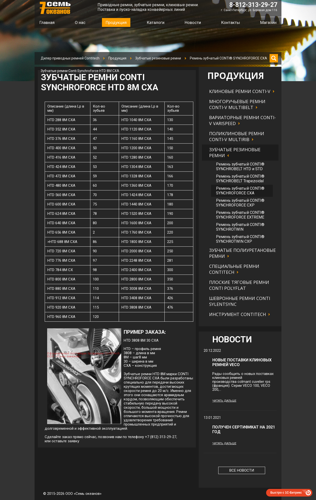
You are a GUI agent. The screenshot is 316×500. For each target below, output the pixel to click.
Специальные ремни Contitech (234, 269)
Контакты (230, 22)
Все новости (241, 470)
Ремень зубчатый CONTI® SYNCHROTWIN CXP (240, 239)
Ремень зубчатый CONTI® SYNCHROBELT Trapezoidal (240, 178)
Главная (47, 22)
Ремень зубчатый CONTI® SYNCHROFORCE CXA (228, 58)
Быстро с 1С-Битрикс (286, 492)
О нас (80, 22)
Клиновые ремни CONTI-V (239, 91)
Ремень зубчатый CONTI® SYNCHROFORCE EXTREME (240, 215)
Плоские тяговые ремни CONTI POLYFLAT (239, 285)
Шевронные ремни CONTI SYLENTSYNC (239, 301)
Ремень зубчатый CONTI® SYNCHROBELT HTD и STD (240, 166)
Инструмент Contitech (237, 314)
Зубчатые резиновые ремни (158, 58)
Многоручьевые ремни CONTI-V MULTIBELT (237, 104)
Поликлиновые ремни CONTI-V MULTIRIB (236, 136)
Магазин (268, 22)
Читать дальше (224, 400)
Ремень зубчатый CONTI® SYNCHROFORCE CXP (240, 202)
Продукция (117, 58)
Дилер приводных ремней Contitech (70, 58)
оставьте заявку (65, 441)
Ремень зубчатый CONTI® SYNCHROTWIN (240, 227)
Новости (193, 22)
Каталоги (155, 22)
